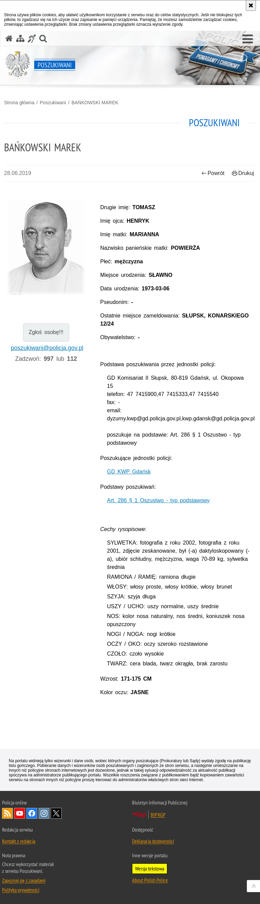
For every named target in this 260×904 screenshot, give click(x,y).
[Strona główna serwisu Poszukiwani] (9, 38)
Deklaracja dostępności (153, 841)
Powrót (212, 173)
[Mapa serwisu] (20, 38)
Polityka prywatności (20, 889)
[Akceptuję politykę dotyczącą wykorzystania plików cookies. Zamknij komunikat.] (251, 5)
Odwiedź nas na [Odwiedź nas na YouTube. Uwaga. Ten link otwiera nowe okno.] (19, 813)
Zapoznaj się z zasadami (23, 880)
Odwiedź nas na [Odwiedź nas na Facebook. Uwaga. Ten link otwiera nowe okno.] (31, 813)
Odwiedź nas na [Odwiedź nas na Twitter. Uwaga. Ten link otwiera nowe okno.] (56, 813)
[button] (247, 39)
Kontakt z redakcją (18, 841)
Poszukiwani (53, 102)
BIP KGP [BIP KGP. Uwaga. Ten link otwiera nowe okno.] (158, 814)
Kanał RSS (7, 813)
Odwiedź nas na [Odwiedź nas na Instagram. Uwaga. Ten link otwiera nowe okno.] (44, 813)
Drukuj (243, 173)
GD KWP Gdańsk (129, 472)
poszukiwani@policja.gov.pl (47, 348)
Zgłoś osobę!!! (46, 332)
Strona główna (19, 102)
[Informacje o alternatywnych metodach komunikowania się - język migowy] (32, 38)
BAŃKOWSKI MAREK (94, 102)
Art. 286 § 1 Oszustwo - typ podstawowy (158, 500)
